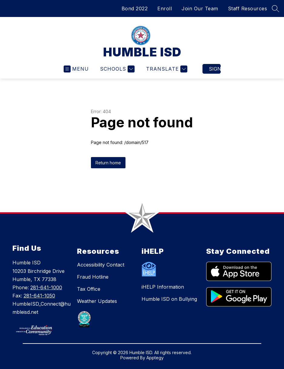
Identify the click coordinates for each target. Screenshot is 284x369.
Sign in (215, 69)
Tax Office (88, 289)
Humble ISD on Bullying (169, 299)
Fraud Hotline (93, 277)
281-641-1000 (46, 287)
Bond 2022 (135, 8)
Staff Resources (247, 8)
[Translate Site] (166, 69)
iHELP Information (163, 287)
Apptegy (155, 357)
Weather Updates (97, 301)
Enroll (164, 8)
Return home (108, 162)
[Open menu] (76, 69)
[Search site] (275, 8)
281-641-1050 (39, 296)
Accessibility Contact (100, 265)
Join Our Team (200, 8)
